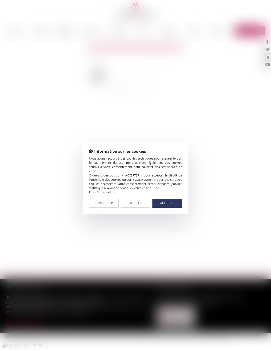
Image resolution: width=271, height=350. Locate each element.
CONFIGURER (104, 203)
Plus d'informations (102, 192)
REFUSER (135, 203)
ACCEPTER (167, 203)
